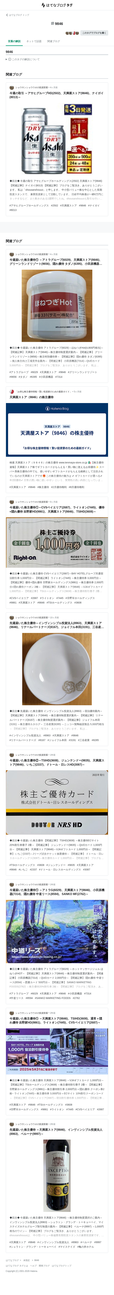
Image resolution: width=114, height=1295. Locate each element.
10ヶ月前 (54, 617)
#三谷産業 (84, 740)
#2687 (34, 598)
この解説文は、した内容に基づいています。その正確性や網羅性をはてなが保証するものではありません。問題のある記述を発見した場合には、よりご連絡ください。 (23, 59)
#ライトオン (47, 598)
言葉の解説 (14, 41)
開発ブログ (44, 1265)
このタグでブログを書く (94, 33)
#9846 (82, 205)
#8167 (41, 740)
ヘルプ (33, 1265)
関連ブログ (53, 41)
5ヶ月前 (78, 391)
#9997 (97, 1242)
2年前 (53, 1013)
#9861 (13, 602)
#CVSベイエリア (19, 598)
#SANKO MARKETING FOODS (53, 998)
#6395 (33, 376)
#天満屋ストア (68, 205)
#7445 (59, 598)
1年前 (53, 755)
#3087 (86, 869)
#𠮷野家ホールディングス (80, 598)
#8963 (46, 735)
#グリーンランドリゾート (82, 372)
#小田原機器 (46, 376)
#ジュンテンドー (56, 865)
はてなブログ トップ (17, 15)
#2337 (33, 869)
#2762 (76, 998)
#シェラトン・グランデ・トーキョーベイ (33, 1246)
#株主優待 (43, 487)
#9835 (71, 865)
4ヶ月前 (54, 87)
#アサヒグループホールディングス (29, 205)
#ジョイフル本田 (57, 740)
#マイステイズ (67, 1246)
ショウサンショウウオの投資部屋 (31, 87)
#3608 (77, 602)
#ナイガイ (94, 205)
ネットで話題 (34, 41)
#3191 (72, 740)
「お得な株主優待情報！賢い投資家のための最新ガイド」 (43, 391)
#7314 (58, 376)
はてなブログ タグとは (17, 1265)
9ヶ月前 (54, 502)
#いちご (23, 869)
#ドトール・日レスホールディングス (60, 869)
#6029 (34, 372)
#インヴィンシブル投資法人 (25, 735)
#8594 (29, 998)
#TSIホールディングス (59, 602)
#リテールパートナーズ (23, 740)
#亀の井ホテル (85, 1246)
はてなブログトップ (61, 1265)
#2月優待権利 (59, 487)
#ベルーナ (86, 1242)
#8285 (95, 740)
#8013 (13, 210)
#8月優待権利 (76, 487)
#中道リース (17, 998)
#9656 (13, 376)
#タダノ (23, 376)
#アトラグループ (19, 372)
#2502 (54, 205)
